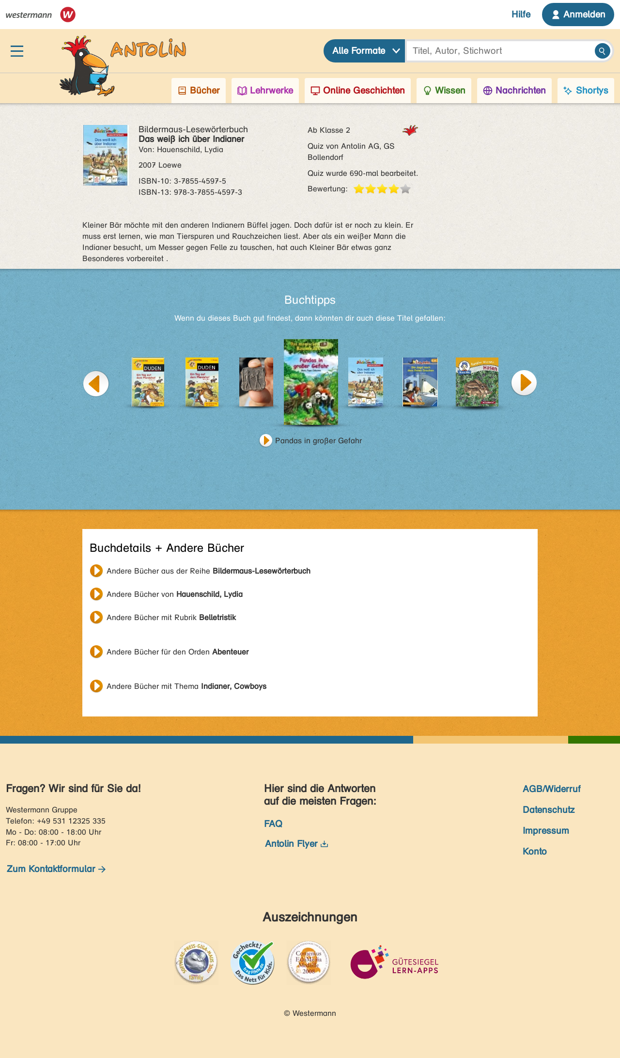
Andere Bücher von (175, 594)
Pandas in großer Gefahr (318, 440)
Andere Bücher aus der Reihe (208, 571)
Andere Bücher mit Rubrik (171, 617)
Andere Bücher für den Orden (177, 651)
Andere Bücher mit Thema (186, 686)
